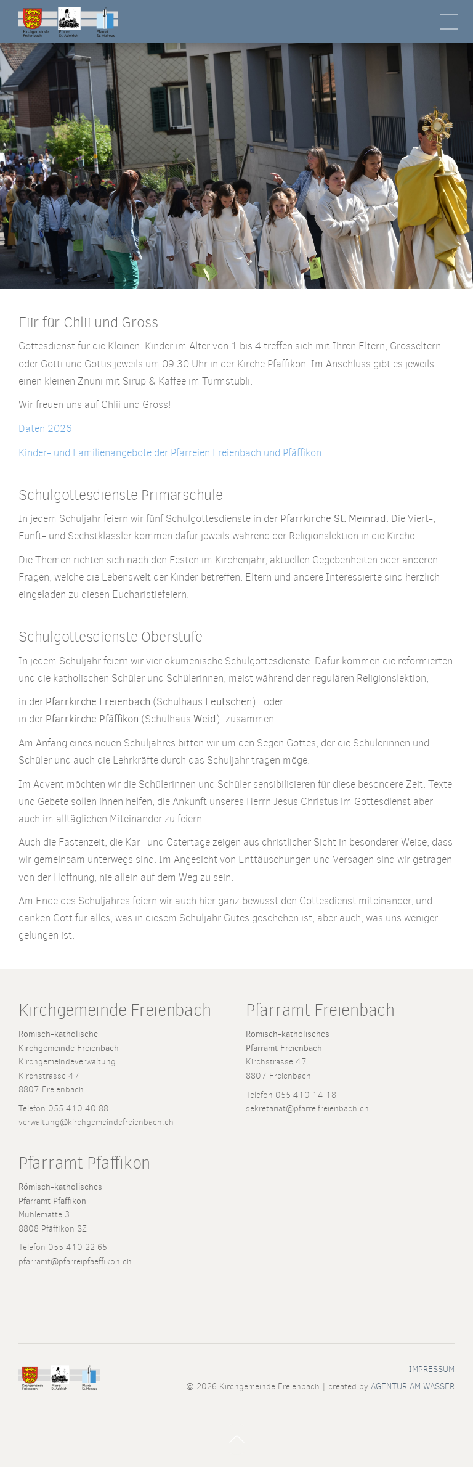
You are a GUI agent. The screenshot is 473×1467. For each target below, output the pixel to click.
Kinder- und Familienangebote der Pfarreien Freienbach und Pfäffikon (169, 453)
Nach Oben (236, 1439)
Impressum (432, 1369)
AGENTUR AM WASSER (413, 1386)
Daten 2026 (45, 429)
